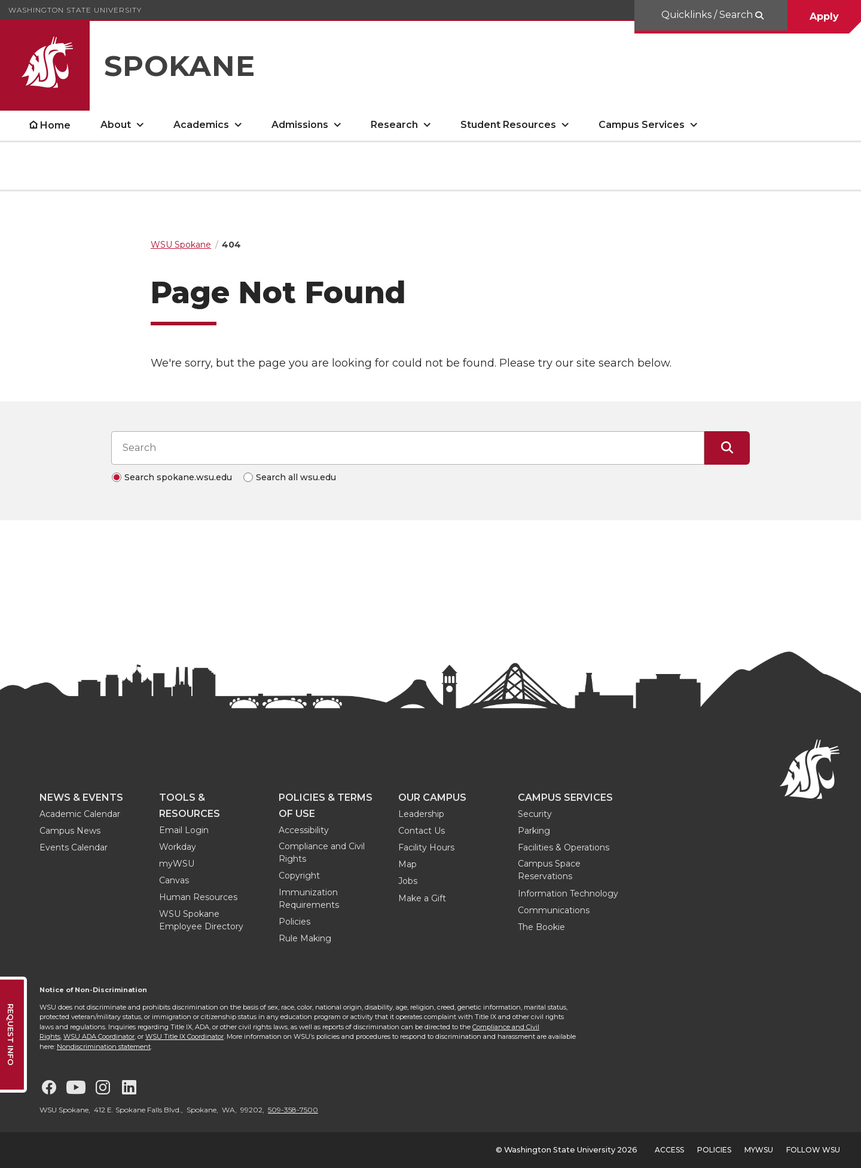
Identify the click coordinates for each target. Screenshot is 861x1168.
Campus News (69, 830)
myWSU (176, 863)
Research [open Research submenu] (394, 124)
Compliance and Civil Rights (322, 852)
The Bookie (541, 927)
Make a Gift (422, 898)
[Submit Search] (727, 448)
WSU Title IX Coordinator (184, 1036)
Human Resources (198, 897)
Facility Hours (426, 847)
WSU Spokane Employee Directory (201, 920)
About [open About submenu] (115, 124)
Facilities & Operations (563, 847)
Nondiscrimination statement (104, 1046)
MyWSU (758, 1149)
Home (55, 125)
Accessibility (304, 830)
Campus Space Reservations (549, 870)
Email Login (184, 830)
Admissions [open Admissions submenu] (299, 124)
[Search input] (407, 448)
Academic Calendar (79, 814)
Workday (177, 846)
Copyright (299, 875)
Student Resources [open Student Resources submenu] (508, 124)
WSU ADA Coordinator (99, 1036)
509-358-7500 (293, 1109)
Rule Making (305, 938)
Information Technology (568, 893)
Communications (554, 910)
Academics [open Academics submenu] (201, 124)
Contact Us (421, 830)
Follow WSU (813, 1149)
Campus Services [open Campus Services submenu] (642, 124)
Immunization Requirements (309, 898)
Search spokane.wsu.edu (178, 477)
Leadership (421, 814)
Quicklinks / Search (708, 14)
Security (535, 814)
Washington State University (75, 9)
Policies (294, 921)
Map (407, 864)
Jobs (407, 881)
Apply (824, 16)
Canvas (174, 880)
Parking (534, 830)
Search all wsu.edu (296, 477)
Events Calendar (73, 847)
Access (669, 1149)
